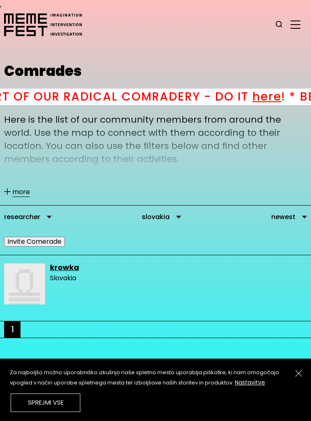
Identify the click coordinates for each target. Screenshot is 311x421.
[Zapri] (299, 373)
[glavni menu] (295, 24)
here (275, 97)
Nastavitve (250, 382)
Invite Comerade (34, 241)
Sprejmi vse (46, 402)
